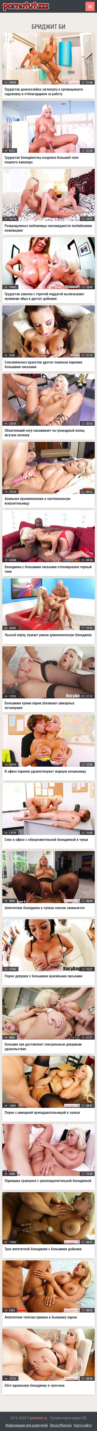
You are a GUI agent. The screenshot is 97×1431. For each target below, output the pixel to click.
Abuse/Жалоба (61, 1425)
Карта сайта (82, 1425)
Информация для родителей (27, 1425)
